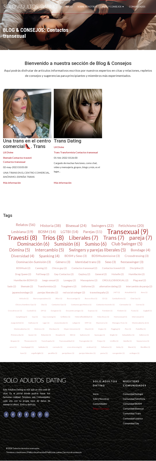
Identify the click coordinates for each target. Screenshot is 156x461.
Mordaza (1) (54, 329)
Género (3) (63, 262)
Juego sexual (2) (50, 280)
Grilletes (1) (65, 317)
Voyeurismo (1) (143, 341)
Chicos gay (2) (59, 268)
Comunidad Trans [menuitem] (132, 414)
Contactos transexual (14, 161)
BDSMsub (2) (23, 268)
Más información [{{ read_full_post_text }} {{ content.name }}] (12, 182)
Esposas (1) (92, 311)
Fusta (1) (134, 311)
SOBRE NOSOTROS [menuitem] (87, 6)
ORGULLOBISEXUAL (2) (116, 280)
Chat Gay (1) (135, 298)
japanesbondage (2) (22, 292)
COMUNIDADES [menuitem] (137, 6)
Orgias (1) (102, 329)
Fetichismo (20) (131, 225)
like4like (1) (145, 347)
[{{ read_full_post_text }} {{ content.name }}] (27, 113)
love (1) (23, 353)
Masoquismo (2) (89, 280)
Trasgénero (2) (68, 286)
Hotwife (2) (118, 274)
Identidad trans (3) (87, 262)
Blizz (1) (59, 298)
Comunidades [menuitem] (100, 404)
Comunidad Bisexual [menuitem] (133, 409)
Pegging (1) (115, 329)
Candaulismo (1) (119, 298)
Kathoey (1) (33, 323)
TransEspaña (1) (47, 341)
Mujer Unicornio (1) (72, 329)
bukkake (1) (43, 347)
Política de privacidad (36, 453)
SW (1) (72, 335)
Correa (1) (140, 305)
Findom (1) (121, 311)
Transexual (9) (128, 232)
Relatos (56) (25, 224)
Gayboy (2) (84, 274)
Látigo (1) (76, 323)
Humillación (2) (137, 274)
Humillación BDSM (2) (25, 280)
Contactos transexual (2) (84, 268)
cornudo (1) (57, 347)
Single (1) (113, 335)
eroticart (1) (91, 347)
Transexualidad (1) (66, 341)
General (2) (101, 274)
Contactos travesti (22, 157)
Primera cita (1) (17, 335)
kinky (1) (120, 347)
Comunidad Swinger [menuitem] (133, 394)
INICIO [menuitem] (69, 6)
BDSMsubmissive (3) (106, 256)
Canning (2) (41, 268)
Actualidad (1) (130, 292)
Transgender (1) (85, 341)
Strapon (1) (15, 341)
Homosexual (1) (120, 317)
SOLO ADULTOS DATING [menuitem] (105, 383)
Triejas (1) (101, 341)
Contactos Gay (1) (59, 305)
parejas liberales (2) (48, 292)
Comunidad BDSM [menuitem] (132, 404)
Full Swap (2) (42, 274)
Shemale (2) (27, 286)
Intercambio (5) (49, 250)
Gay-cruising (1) (49, 317)
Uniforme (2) (88, 286)
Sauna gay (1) (100, 335)
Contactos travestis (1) (105, 305)
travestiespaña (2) (99, 292)
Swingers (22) (102, 225)
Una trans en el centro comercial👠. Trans (27, 143)
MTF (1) (88, 323)
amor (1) (13, 347)
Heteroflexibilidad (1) (83, 317)
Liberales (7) (83, 238)
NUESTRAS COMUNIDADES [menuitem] (134, 383)
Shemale (7, 157)
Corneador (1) (125, 305)
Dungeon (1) (56, 311)
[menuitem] (5, 194)
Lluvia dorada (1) (61, 323)
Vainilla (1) (127, 341)
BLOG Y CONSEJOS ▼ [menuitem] (113, 6)
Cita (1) (44, 305)
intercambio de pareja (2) (139, 286)
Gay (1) (35, 317)
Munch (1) (89, 329)
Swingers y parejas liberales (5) (97, 250)
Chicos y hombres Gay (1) (25, 305)
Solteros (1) (144, 335)
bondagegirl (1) (27, 347)
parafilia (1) (52, 353)
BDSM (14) (47, 232)
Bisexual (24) (76, 225)
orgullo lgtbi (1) (37, 353)
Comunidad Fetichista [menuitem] (134, 399)
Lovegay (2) (70, 280)
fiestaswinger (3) (132, 262)
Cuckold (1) (31, 311)
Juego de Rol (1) (17, 323)
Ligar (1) (46, 323)
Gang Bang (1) (21, 317)
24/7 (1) (116, 292)
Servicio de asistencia (72, 453)
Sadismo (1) (85, 335)
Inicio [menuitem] (96, 394)
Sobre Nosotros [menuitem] (101, 399)
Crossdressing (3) (137, 256)
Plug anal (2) (139, 280)
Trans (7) (113, 238)
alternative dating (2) (110, 286)
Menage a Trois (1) (119, 323)
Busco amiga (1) (73, 298)
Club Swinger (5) (127, 244)
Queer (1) (32, 335)
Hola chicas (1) (103, 317)
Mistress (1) (39, 329)
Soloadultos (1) (128, 335)
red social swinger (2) (74, 292)
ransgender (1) (118, 353)
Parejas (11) (92, 232)
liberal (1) (132, 347)
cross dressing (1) (74, 347)
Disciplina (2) (137, 268)
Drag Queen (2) (23, 274)
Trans (57, 152)
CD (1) (104, 298)
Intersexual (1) (138, 317)
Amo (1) (144, 292)
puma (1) (104, 353)
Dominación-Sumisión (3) (33, 262)
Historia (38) (50, 225)
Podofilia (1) (141, 329)
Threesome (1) (30, 341)
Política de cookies (54, 453)
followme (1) (106, 347)
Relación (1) (46, 335)
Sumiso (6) (96, 244)
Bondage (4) (140, 250)
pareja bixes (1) (68, 353)
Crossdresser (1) (15, 311)
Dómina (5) (19, 250)
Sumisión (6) (67, 244)
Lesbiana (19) (22, 232)
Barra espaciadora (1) (42, 298)
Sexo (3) (110, 262)
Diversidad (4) (22, 256)
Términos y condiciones (16, 453)
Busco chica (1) (91, 298)
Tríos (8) (53, 238)
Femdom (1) (107, 311)
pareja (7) (140, 238)
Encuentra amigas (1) (74, 311)
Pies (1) (128, 329)
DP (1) (43, 311)
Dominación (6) (33, 244)
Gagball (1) (147, 311)
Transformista (67, 152)
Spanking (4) (49, 256)
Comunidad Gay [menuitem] (131, 423)
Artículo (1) (24, 298)
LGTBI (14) (69, 232)
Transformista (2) (47, 286)
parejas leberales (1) (87, 353)
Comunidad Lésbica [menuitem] (133, 418)
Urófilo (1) (114, 341)
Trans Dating (68, 141)
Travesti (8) (22, 238)
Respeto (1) (60, 335)
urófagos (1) (134, 353)
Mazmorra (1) (101, 323)
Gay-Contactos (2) (64, 274)
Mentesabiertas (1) (22, 329)
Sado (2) (11, 286)
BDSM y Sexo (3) (75, 256)
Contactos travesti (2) (113, 268)
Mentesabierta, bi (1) (140, 323)
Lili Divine (8, 152)
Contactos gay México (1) (81, 305)
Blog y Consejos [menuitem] (101, 409)
